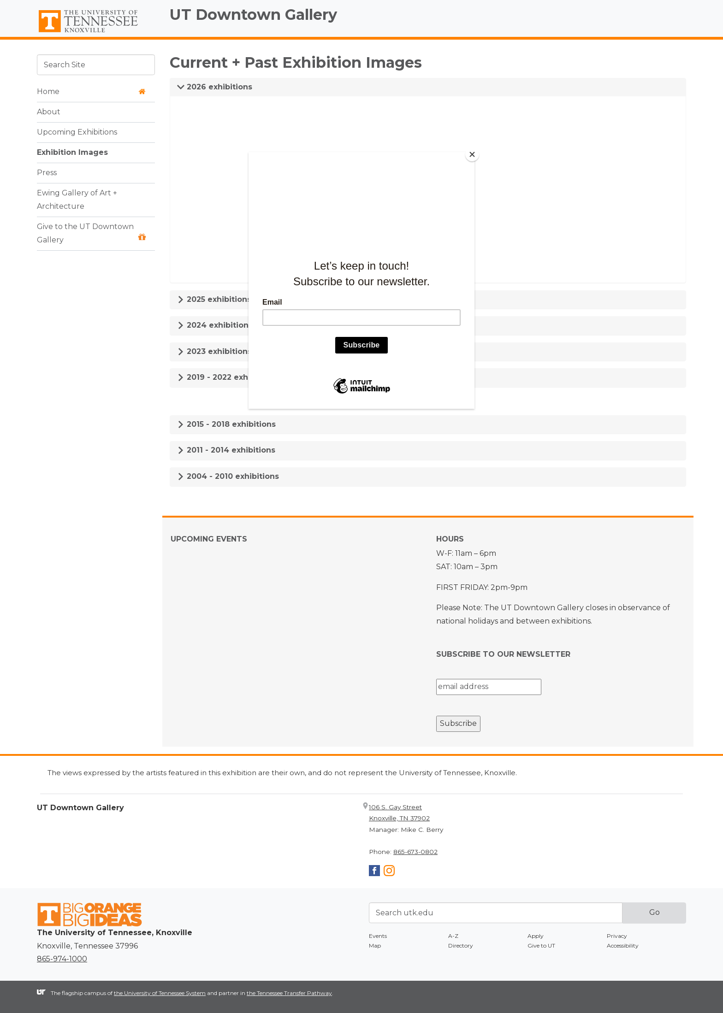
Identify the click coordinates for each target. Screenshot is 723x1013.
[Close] (472, 154)
